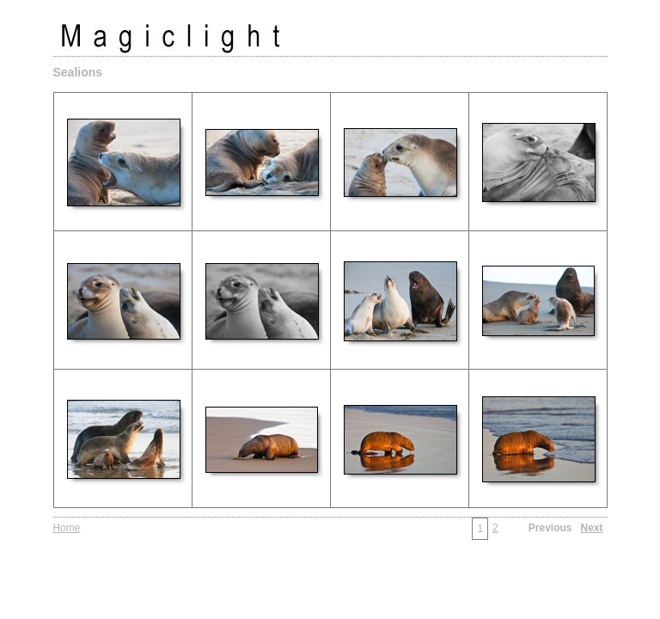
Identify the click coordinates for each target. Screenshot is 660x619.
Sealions (78, 72)
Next (591, 528)
